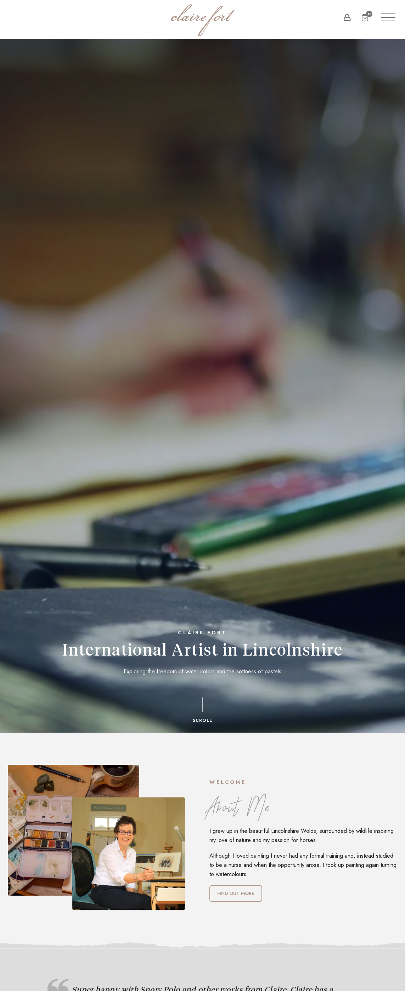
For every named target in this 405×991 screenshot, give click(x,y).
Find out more (235, 893)
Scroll (202, 710)
